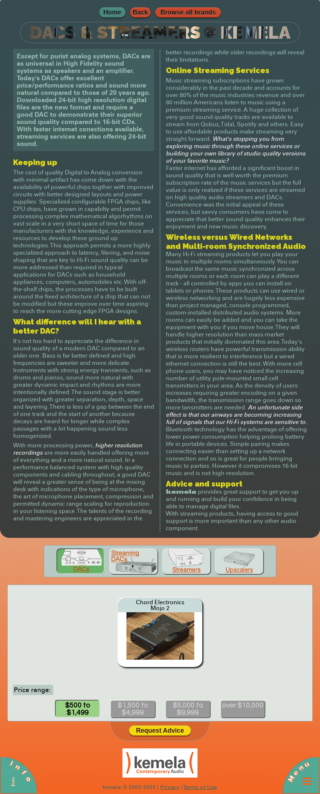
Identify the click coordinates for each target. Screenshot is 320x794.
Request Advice (160, 730)
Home (112, 12)
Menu (298, 771)
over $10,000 (243, 705)
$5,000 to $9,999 (188, 709)
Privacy (169, 787)
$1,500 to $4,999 (133, 709)
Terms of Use (200, 787)
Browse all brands (188, 12)
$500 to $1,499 (77, 709)
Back (140, 12)
